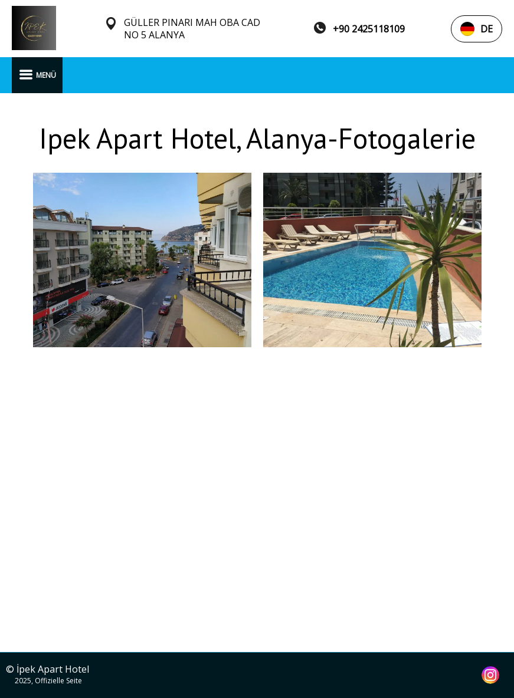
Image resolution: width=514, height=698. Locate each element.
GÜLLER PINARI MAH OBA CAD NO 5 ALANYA (192, 29)
